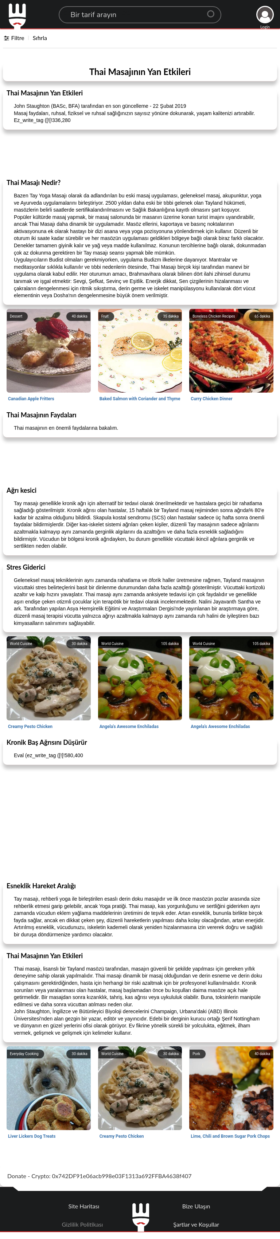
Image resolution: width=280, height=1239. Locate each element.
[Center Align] (213, 10)
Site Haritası (84, 1206)
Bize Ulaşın (196, 1206)
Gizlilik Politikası (82, 1224)
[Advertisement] (140, 153)
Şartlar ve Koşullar (196, 1224)
